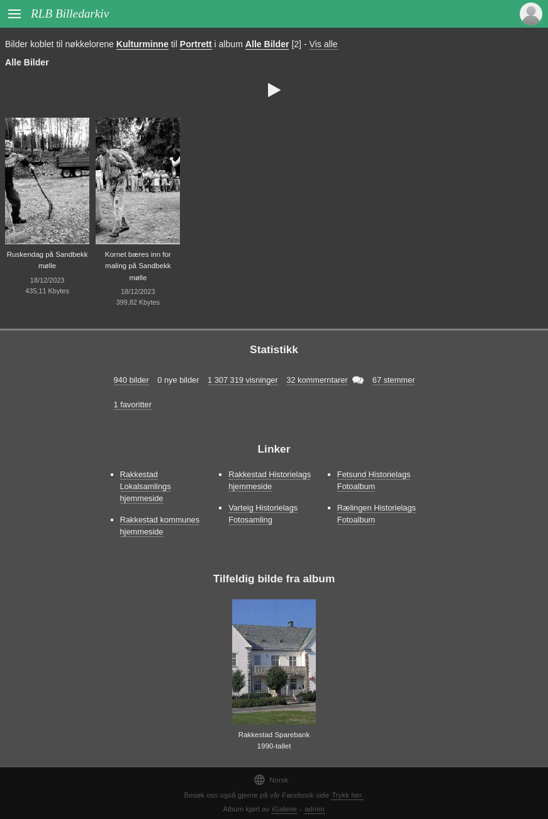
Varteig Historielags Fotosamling (263, 513)
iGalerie (284, 809)
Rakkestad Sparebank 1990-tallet (274, 740)
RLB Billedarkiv (70, 13)
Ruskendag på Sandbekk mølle (47, 260)
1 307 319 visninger (243, 380)
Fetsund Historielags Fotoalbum (374, 480)
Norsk (271, 780)
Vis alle (324, 44)
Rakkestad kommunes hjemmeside (160, 525)
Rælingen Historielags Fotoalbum (376, 513)
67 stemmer (393, 380)
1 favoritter (133, 404)
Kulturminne (142, 44)
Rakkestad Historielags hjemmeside (269, 480)
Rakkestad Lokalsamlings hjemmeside (145, 486)
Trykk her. (347, 795)
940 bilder (131, 380)
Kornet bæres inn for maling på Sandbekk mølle (138, 266)
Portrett (196, 44)
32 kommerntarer (316, 380)
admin (314, 809)
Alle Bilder (267, 44)
